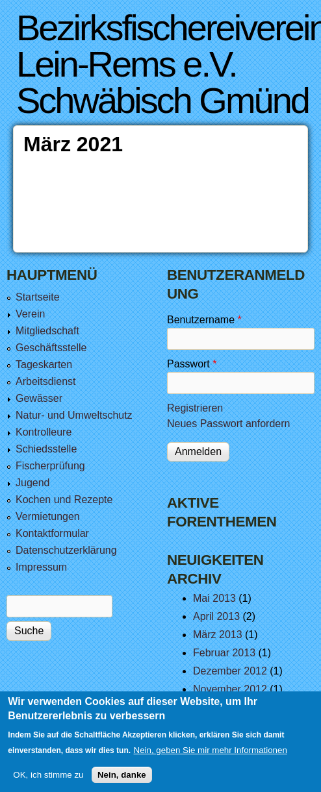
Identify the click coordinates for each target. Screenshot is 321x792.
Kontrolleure (43, 432)
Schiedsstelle (46, 448)
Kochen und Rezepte (64, 499)
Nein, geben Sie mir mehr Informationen (210, 757)
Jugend (33, 482)
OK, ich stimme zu (48, 781)
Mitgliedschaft (47, 330)
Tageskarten (44, 364)
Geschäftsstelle (51, 347)
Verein (30, 313)
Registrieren (195, 408)
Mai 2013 (214, 598)
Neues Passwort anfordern (228, 423)
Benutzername (204, 319)
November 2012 (230, 689)
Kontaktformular (52, 533)
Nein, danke (121, 781)
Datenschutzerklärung (66, 550)
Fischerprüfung (50, 465)
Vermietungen (48, 516)
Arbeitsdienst (46, 381)
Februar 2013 (224, 652)
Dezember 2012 (230, 670)
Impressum (41, 567)
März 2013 (217, 634)
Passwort (191, 363)
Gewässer (39, 398)
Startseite (38, 297)
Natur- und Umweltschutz (74, 415)
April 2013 (216, 616)
